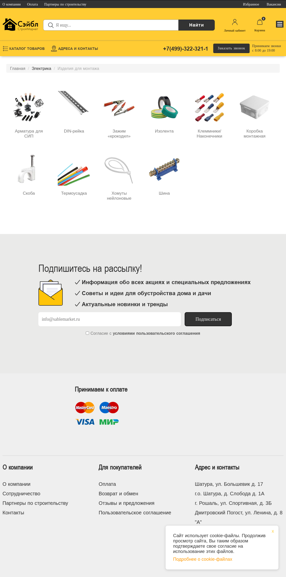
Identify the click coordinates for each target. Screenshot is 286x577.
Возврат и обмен (118, 493)
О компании (16, 484)
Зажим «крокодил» (119, 134)
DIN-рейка (74, 131)
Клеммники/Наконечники (209, 134)
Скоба (29, 193)
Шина (164, 193)
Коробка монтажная (254, 134)
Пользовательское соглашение (135, 512)
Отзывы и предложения (126, 503)
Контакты (13, 512)
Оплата (107, 484)
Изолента (164, 131)
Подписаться (208, 319)
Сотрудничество (21, 493)
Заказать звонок (231, 48)
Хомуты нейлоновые (119, 196)
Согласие (99, 333)
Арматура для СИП (29, 134)
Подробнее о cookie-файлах (202, 559)
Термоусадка (74, 193)
